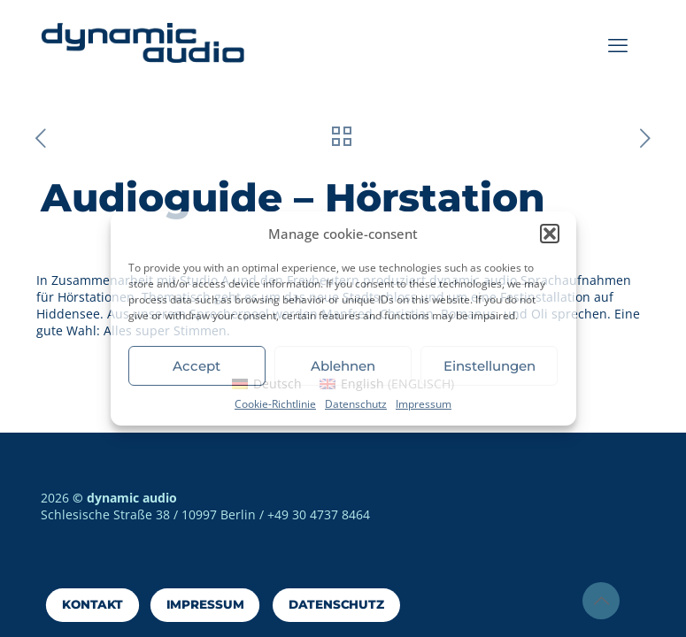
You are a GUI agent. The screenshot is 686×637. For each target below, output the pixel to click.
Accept (196, 365)
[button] (550, 233)
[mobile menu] (618, 44)
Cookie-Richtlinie (275, 403)
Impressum (423, 403)
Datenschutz (356, 403)
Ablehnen (343, 365)
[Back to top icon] (601, 600)
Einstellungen (489, 365)
